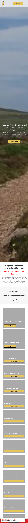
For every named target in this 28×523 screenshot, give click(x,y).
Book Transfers (18, 3)
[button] (13, 520)
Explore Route (10, 325)
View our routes (14, 141)
